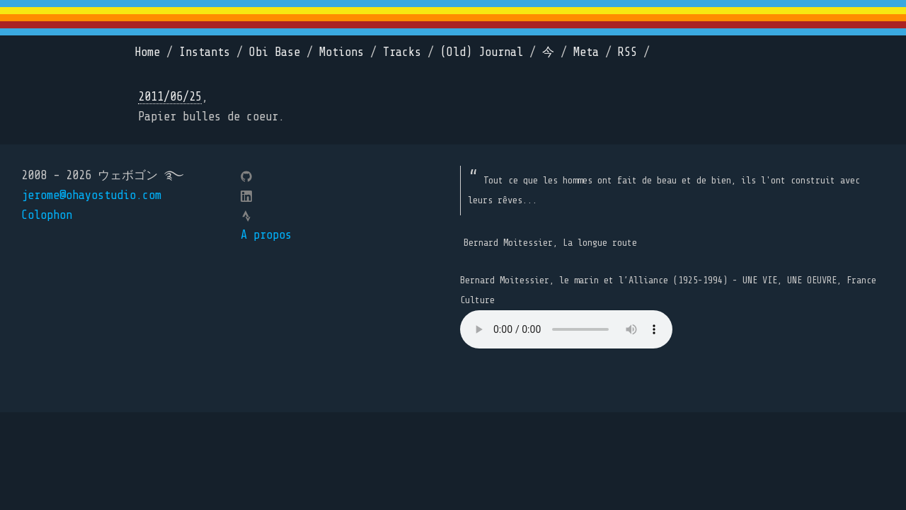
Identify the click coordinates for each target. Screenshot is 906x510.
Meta (586, 52)
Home (147, 52)
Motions (341, 52)
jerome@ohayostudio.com (91, 195)
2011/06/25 (170, 96)
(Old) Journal (481, 52)
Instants (204, 52)
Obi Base (274, 52)
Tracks (402, 52)
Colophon (46, 215)
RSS (627, 52)
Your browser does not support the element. (566, 329)
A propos (266, 235)
